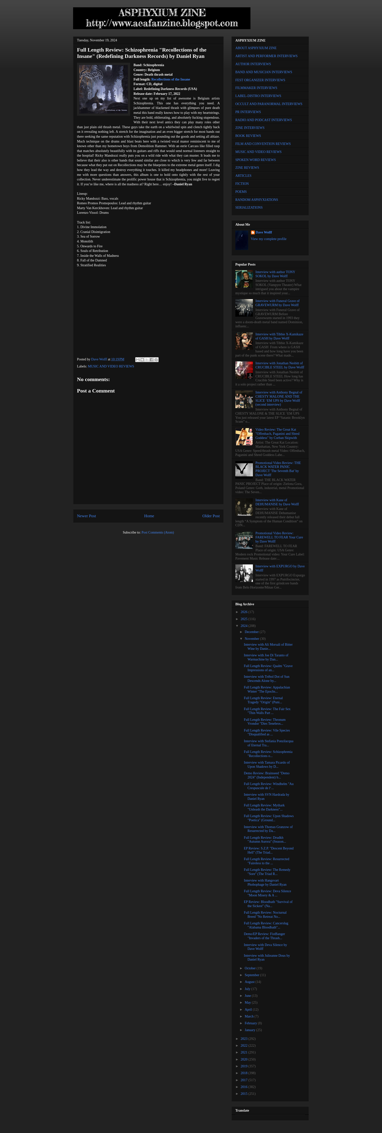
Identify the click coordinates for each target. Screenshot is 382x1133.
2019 (244, 1066)
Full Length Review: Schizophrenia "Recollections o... (268, 754)
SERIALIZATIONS (249, 207)
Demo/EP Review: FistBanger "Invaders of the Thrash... (264, 936)
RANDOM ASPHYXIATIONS (256, 200)
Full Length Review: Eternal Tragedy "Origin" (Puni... (263, 700)
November (252, 639)
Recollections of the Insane (170, 79)
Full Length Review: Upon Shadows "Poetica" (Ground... (269, 818)
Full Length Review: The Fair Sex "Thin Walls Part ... (267, 711)
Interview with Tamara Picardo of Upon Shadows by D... (267, 764)
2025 (244, 619)
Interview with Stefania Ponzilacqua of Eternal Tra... (268, 743)
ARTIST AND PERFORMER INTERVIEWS (266, 56)
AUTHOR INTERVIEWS (253, 64)
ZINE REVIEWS (247, 168)
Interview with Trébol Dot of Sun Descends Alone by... (266, 679)
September (252, 975)
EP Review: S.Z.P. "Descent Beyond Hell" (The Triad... (269, 850)
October (251, 968)
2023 (244, 1039)
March (249, 1016)
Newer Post (86, 516)
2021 (244, 1052)
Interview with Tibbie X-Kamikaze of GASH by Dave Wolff (279, 336)
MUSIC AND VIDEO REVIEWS (111, 366)
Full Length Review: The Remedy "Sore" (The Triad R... (267, 872)
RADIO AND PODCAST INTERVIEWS (263, 120)
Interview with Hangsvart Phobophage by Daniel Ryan (265, 882)
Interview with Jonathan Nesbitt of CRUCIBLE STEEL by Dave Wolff (280, 365)
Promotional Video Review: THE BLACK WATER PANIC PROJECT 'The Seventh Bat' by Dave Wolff (278, 469)
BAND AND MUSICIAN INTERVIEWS (263, 72)
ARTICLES (243, 176)
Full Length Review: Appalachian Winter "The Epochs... (267, 689)
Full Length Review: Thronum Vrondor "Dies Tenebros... (265, 722)
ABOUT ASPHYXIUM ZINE (256, 48)
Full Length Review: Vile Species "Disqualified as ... (267, 732)
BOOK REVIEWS (248, 136)
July (248, 989)
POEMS (241, 192)
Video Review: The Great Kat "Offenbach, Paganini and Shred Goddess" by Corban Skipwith (277, 434)
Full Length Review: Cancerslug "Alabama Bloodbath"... (266, 925)
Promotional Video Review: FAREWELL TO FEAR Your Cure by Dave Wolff (279, 537)
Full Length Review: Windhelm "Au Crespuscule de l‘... (269, 786)
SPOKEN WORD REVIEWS (255, 160)
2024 (244, 626)
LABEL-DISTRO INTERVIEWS (258, 96)
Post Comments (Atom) (158, 532)
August (250, 982)
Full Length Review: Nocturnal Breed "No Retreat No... (265, 915)
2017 (244, 1080)
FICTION (242, 184)
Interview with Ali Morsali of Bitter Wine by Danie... (268, 647)
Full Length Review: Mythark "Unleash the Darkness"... (264, 807)
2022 (244, 1045)
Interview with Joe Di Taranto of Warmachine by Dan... (266, 657)
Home (149, 516)
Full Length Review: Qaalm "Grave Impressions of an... (268, 668)
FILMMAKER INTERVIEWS (256, 88)
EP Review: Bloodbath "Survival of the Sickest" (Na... (268, 904)
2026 (244, 612)
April (249, 1009)
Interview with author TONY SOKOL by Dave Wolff (275, 274)
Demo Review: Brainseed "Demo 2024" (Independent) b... (266, 775)
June (248, 996)
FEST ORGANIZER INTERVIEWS (260, 80)
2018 (244, 1073)
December (252, 632)
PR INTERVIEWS (248, 112)
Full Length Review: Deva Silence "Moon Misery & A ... (267, 893)
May (248, 1002)
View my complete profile (269, 239)
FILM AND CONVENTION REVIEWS (263, 144)
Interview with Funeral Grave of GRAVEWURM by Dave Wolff (278, 303)
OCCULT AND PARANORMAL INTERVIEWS (268, 104)
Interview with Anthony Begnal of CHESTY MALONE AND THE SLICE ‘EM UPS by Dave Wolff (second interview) (279, 398)
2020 (244, 1059)
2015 (244, 1094)
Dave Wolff (264, 232)
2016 (244, 1087)
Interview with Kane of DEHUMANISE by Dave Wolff (277, 502)
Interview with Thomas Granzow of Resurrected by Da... (268, 829)
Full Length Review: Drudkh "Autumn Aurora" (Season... (265, 840)
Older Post (211, 516)
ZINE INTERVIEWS (250, 128)
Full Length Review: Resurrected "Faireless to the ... (266, 861)
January (250, 1030)
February (251, 1023)
